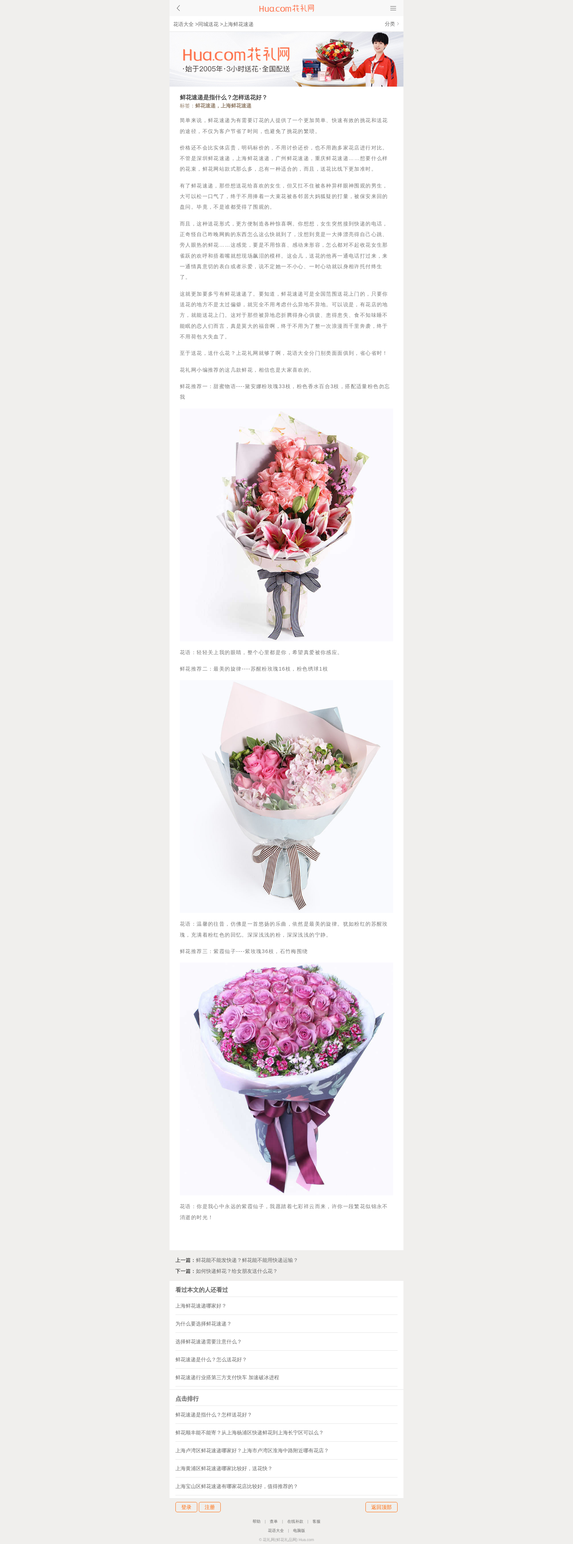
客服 (316, 1521)
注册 (210, 1507)
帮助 (257, 1521)
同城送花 (208, 24)
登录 (186, 1507)
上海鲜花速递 (238, 24)
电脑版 (299, 1530)
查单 (274, 1521)
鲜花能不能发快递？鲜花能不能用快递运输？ (247, 1260)
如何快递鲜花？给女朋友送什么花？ (237, 1271)
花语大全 (183, 24)
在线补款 (295, 1521)
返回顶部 (381, 1507)
